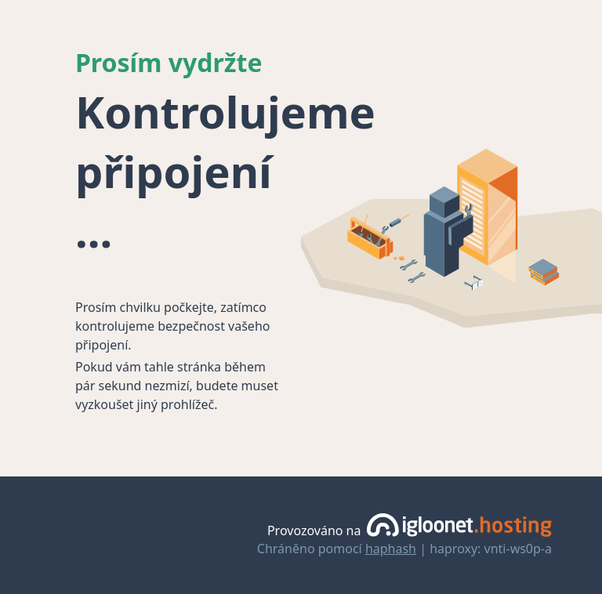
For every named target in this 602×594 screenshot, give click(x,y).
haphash (390, 548)
